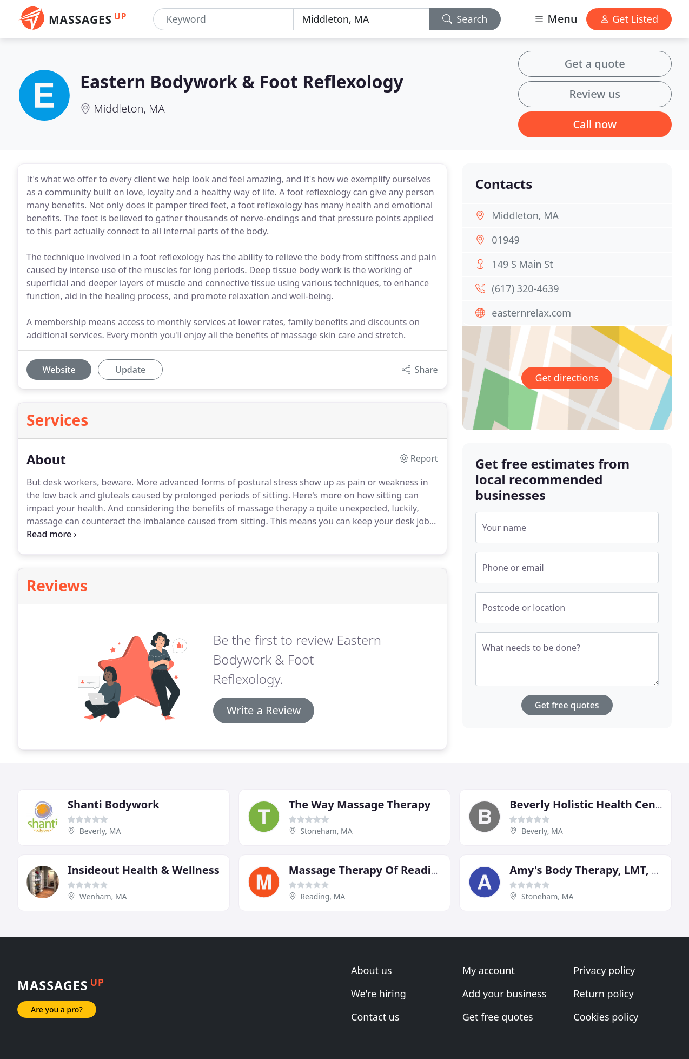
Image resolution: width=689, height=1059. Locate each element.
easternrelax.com (531, 312)
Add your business (504, 993)
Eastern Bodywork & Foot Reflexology (241, 81)
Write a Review (264, 710)
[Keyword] (223, 19)
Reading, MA (322, 896)
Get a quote (595, 63)
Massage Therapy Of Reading (367, 870)
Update (130, 370)
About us (371, 970)
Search (465, 18)
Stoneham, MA (326, 831)
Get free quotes (567, 705)
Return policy (603, 993)
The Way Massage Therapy (360, 804)
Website (58, 370)
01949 (505, 239)
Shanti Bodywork (114, 804)
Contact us (375, 1016)
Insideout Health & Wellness (144, 870)
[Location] (361, 19)
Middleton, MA (129, 108)
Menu (555, 18)
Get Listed (629, 18)
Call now (595, 124)
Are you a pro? (57, 1009)
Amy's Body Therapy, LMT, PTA (590, 870)
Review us (594, 94)
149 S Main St (522, 264)
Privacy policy (604, 970)
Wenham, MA (103, 896)
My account (488, 970)
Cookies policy (605, 1016)
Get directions (567, 377)
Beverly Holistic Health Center (590, 804)
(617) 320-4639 (525, 288)
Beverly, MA (100, 831)
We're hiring (378, 993)
